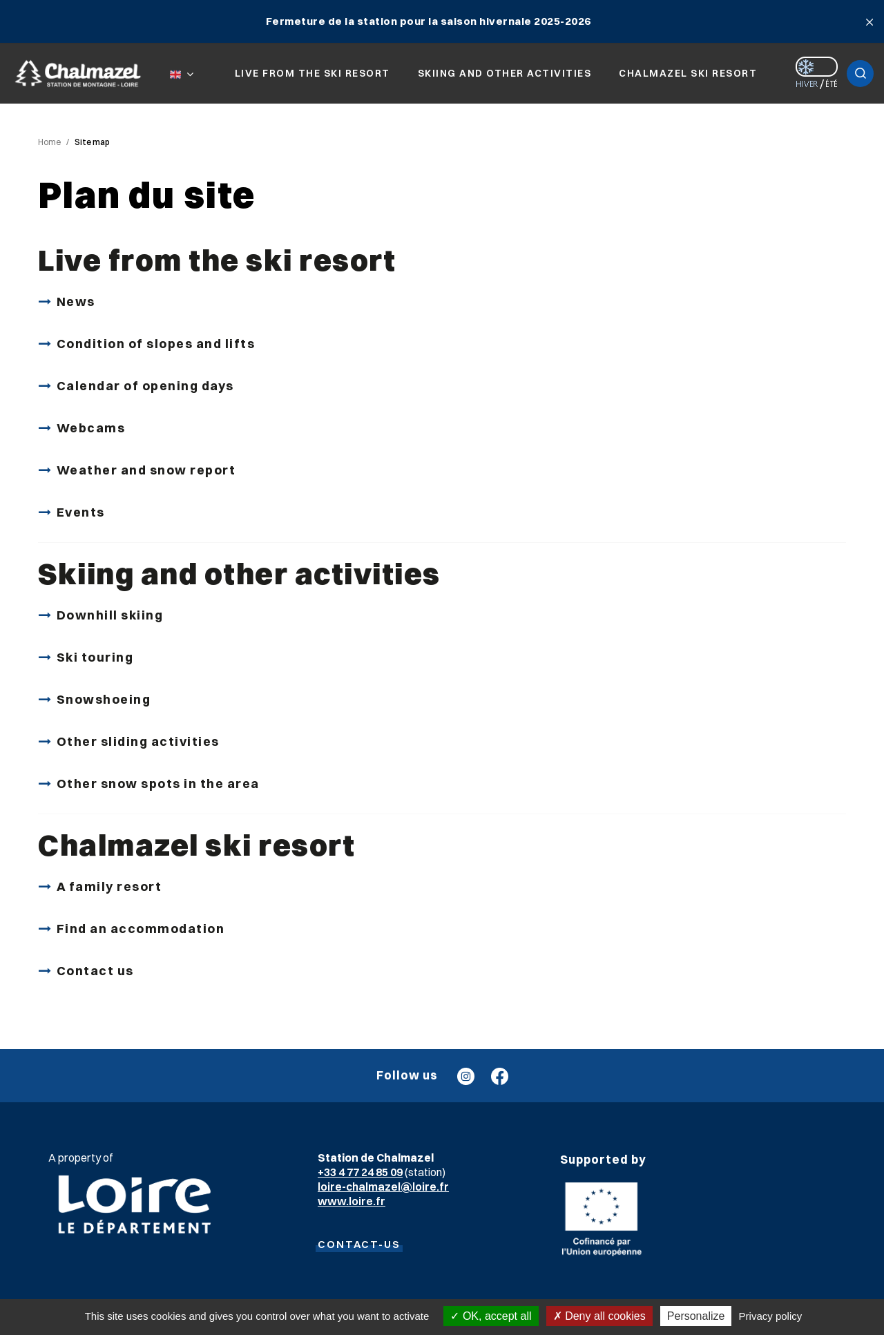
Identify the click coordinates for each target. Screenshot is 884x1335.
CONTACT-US (359, 1244)
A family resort (109, 886)
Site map (92, 142)
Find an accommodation (141, 929)
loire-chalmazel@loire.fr (383, 1186)
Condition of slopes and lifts (156, 344)
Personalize (696, 1316)
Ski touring (95, 657)
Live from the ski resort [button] (312, 73)
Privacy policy (771, 1316)
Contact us (95, 971)
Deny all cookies (599, 1316)
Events (81, 512)
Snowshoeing (104, 699)
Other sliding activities (138, 741)
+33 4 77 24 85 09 (360, 1172)
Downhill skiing (110, 615)
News (76, 301)
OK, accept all (490, 1316)
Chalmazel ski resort (196, 845)
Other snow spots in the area (158, 783)
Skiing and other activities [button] (505, 73)
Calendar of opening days (145, 386)
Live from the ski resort (217, 260)
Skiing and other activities (239, 573)
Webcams (91, 428)
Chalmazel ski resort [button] (688, 73)
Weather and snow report (146, 470)
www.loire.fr (351, 1201)
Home (49, 142)
